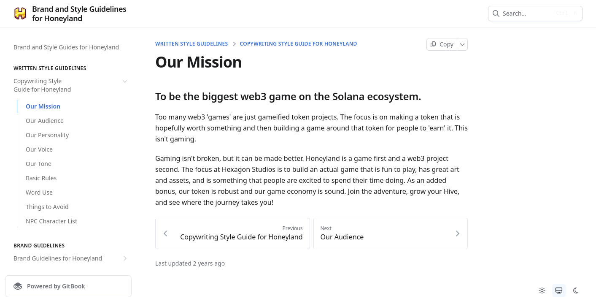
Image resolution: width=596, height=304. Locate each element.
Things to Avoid (47, 207)
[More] (462, 44)
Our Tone (38, 164)
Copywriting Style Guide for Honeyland (71, 85)
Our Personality (47, 135)
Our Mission (43, 106)
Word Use (39, 192)
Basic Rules (41, 178)
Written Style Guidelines (191, 44)
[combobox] (526, 13)
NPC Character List (51, 221)
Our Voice (39, 149)
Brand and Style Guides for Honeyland (66, 47)
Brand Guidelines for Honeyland (71, 258)
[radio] (542, 290)
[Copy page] (441, 44)
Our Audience (45, 121)
